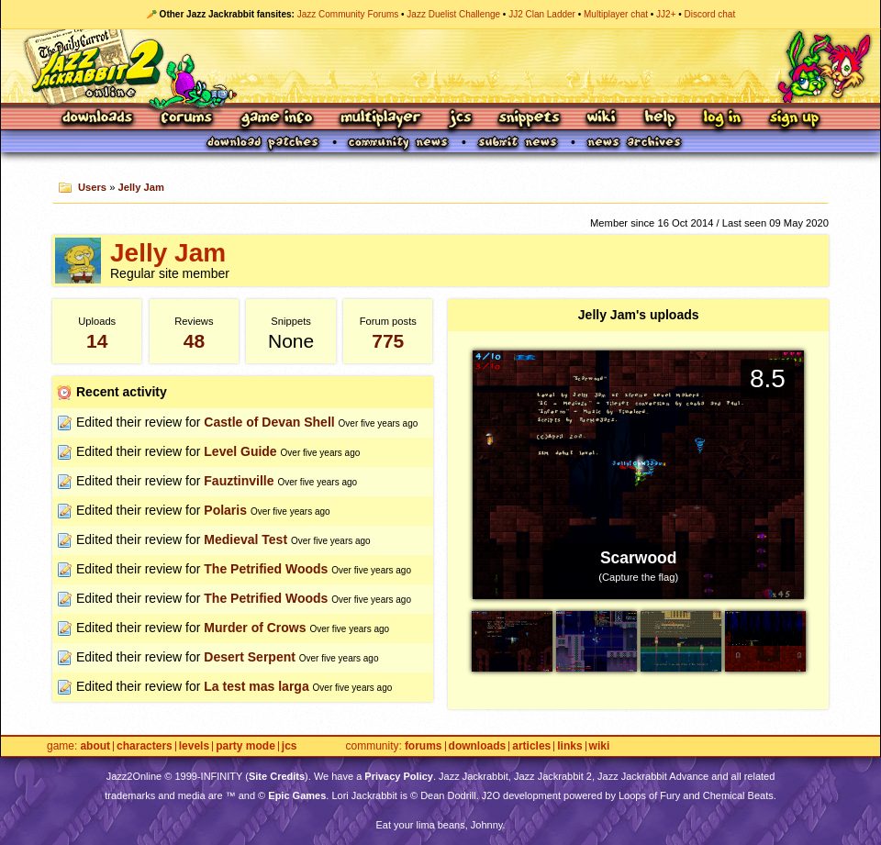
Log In (722, 118)
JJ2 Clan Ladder (541, 14)
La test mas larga (256, 686)
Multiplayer (380, 118)
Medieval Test (245, 539)
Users (92, 187)
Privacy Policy (398, 776)
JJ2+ (665, 14)
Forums (187, 118)
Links (569, 746)
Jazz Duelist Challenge (453, 14)
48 (194, 340)
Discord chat (710, 14)
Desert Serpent (250, 657)
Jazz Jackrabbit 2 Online (440, 66)
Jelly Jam (141, 187)
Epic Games (297, 795)
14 (96, 340)
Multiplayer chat (616, 14)
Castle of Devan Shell (269, 422)
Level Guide (240, 451)
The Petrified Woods (266, 568)
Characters (145, 746)
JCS (460, 118)
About (95, 746)
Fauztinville (238, 480)
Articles (531, 746)
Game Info (276, 118)
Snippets (529, 118)
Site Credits (277, 776)
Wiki (602, 118)
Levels (194, 746)
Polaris (225, 510)
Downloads (98, 118)
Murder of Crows (255, 627)
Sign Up (793, 118)
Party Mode (245, 746)
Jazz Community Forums (348, 14)
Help (659, 118)
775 (388, 340)
